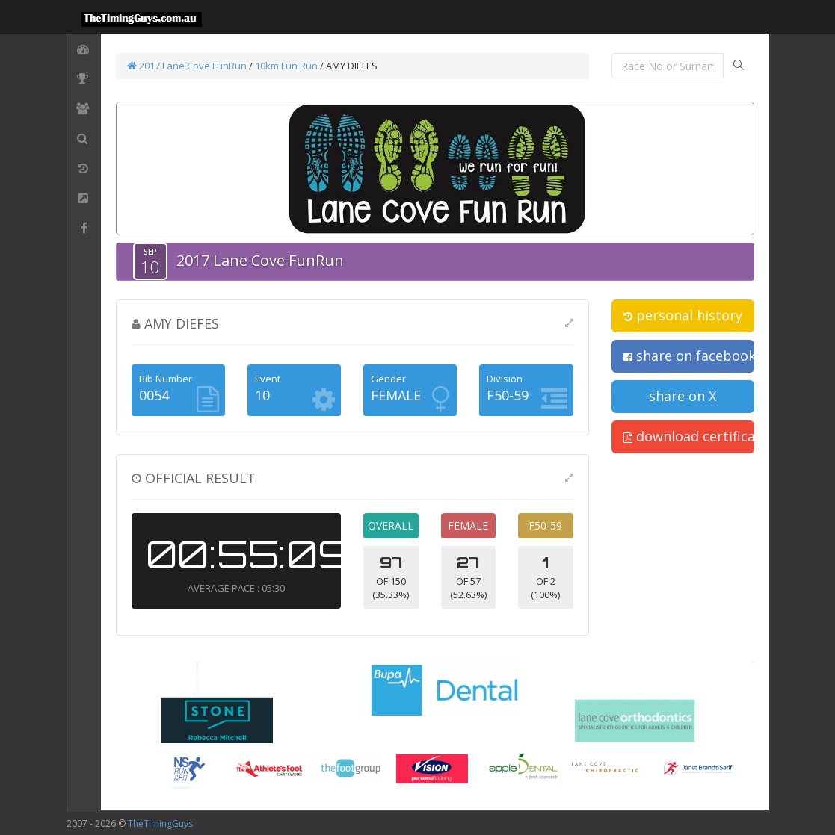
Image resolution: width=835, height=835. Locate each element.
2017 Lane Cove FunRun (187, 65)
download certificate (688, 436)
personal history (682, 315)
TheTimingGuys (160, 823)
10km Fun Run (286, 65)
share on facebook (688, 355)
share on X (682, 396)
